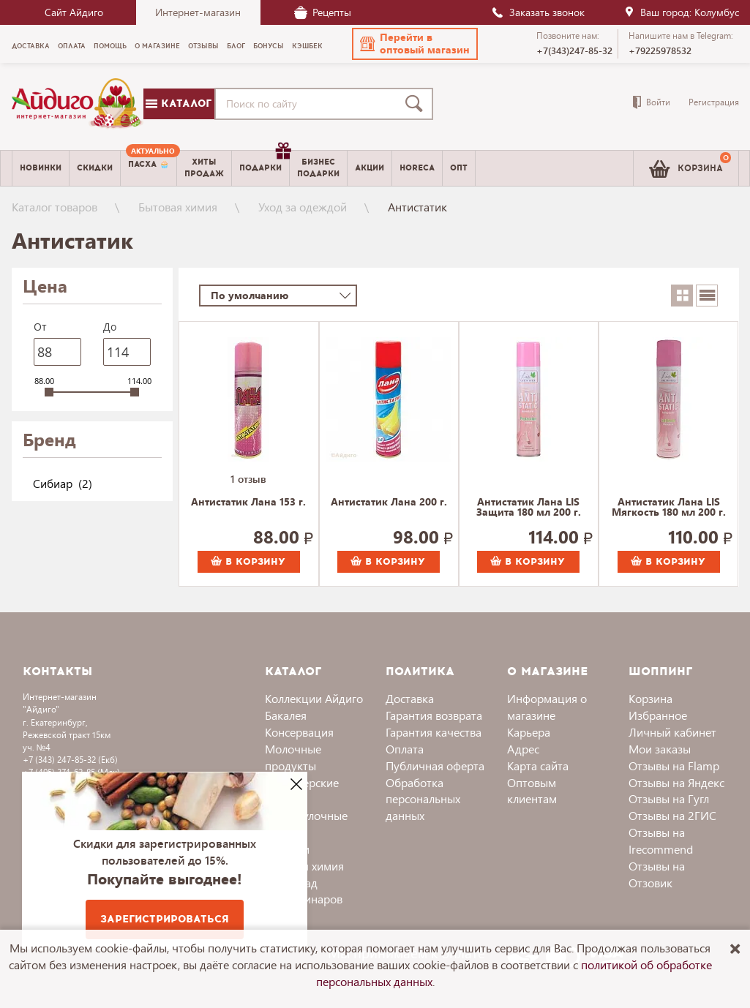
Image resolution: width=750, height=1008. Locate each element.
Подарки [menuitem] (264, 162)
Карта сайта (538, 765)
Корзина (650, 698)
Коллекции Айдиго (314, 698)
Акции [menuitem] (369, 168)
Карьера (528, 732)
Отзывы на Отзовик (657, 874)
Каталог (178, 103)
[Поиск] (417, 104)
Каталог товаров (54, 206)
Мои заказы (660, 748)
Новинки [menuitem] (40, 168)
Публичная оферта (435, 765)
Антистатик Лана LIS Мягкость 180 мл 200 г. (669, 508)
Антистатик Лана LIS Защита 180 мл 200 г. (528, 508)
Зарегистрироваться (164, 919)
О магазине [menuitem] (157, 46)
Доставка (410, 698)
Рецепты (322, 12)
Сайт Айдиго (74, 12)
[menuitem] (148, 168)
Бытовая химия (177, 206)
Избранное (658, 715)
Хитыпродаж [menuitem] (204, 167)
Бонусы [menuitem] (268, 46)
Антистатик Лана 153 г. (248, 502)
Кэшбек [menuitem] (307, 46)
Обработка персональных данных (423, 799)
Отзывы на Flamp (674, 765)
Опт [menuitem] (459, 168)
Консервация (299, 732)
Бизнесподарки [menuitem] (318, 167)
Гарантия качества (433, 732)
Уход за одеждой (302, 206)
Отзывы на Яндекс (676, 782)
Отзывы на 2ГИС (672, 815)
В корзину (248, 561)
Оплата (405, 748)
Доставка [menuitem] (31, 46)
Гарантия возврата (434, 715)
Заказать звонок (538, 12)
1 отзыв (248, 479)
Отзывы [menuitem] (203, 46)
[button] (415, 44)
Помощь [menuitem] (110, 46)
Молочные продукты (293, 757)
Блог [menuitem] (236, 46)
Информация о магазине (547, 707)
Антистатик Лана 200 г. (389, 502)
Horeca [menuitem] (417, 168)
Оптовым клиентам (532, 791)
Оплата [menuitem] (72, 46)
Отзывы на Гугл (669, 798)
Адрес (523, 748)
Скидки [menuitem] (95, 168)
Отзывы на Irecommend (661, 840)
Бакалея (286, 715)
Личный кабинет (672, 732)
